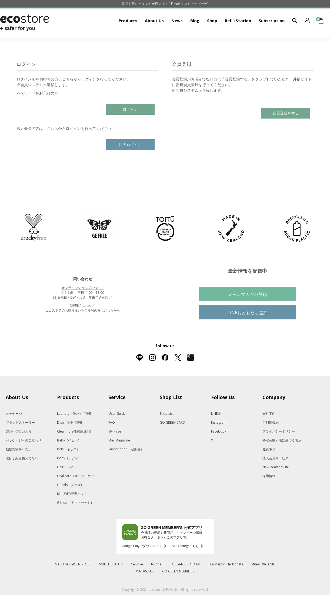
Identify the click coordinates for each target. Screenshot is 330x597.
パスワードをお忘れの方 (37, 109)
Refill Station (238, 37)
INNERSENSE (145, 588)
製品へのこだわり (19, 448)
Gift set (75, 519)
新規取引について (83, 322)
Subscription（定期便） (126, 466)
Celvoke (137, 581)
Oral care (77, 492)
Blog (194, 37)
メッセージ (14, 430)
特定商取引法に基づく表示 (281, 457)
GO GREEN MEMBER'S (178, 588)
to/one (156, 581)
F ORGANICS (178, 581)
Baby (69, 457)
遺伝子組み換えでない (22, 475)
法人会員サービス (275, 475)
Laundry (76, 430)
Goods (70, 501)
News (177, 37)
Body (69, 475)
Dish (71, 439)
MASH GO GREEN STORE (73, 581)
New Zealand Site (275, 483)
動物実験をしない (19, 466)
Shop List (167, 430)
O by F (197, 581)
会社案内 (268, 430)
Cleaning (75, 448)
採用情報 (268, 492)
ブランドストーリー (20, 439)
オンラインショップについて (83, 304)
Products (128, 37)
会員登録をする (285, 129)
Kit (73, 510)
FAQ (111, 439)
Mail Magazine (119, 457)
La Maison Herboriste (226, 581)
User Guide (117, 430)
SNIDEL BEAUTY (111, 581)
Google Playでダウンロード (142, 563)
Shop (212, 37)
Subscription (272, 37)
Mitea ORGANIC (263, 581)
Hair (66, 483)
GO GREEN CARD (172, 439)
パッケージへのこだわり (23, 457)
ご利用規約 (270, 439)
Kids (68, 466)
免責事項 (268, 466)
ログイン (130, 126)
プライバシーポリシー (278, 448)
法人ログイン (130, 161)
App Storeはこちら (185, 563)
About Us (154, 37)
